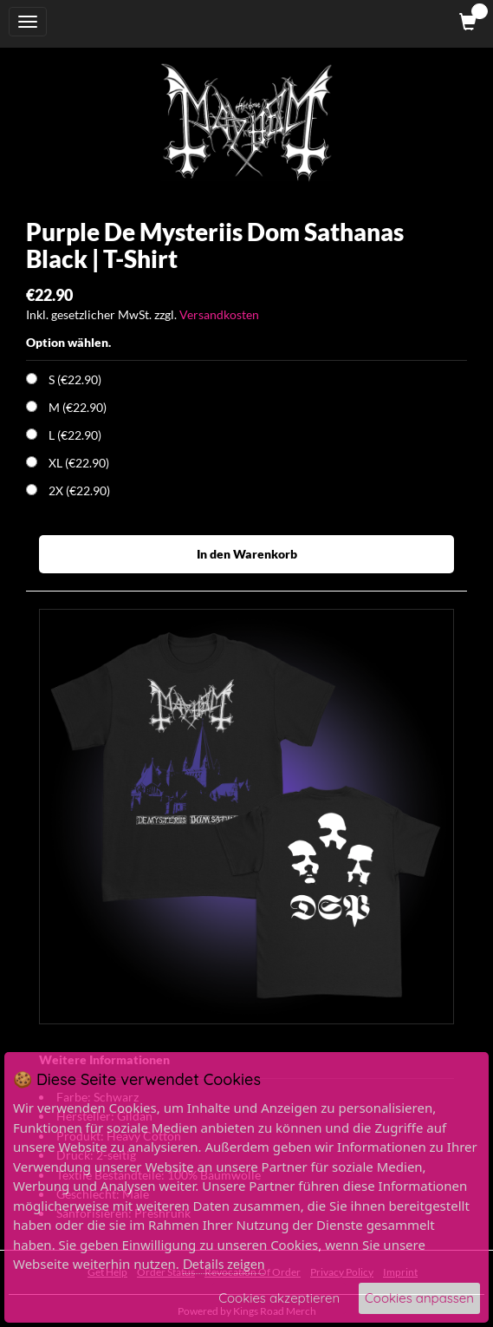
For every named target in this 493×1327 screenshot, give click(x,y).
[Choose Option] (31, 378)
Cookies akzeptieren (279, 1298)
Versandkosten (219, 314)
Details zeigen (223, 1263)
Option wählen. (68, 342)
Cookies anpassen (419, 1298)
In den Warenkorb (247, 553)
